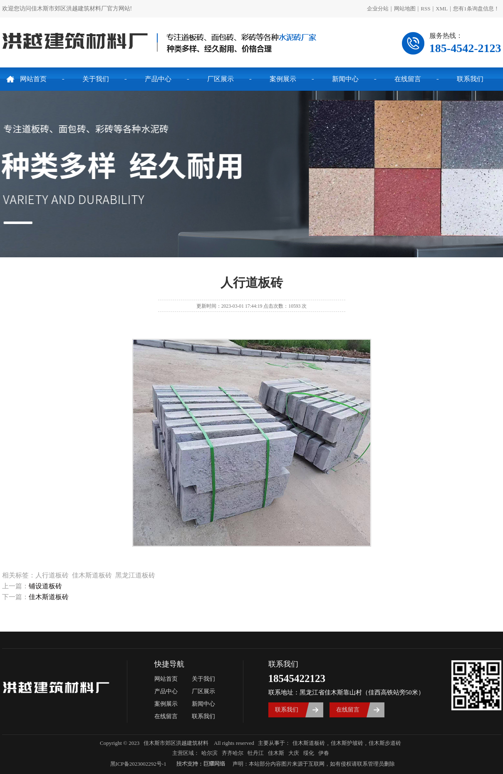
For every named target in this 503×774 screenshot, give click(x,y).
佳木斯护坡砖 (347, 743)
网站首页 (33, 78)
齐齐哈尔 (232, 753)
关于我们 (95, 78)
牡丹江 (256, 753)
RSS (425, 8)
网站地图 (405, 8)
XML (442, 8)
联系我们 (470, 78)
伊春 (323, 753)
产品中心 (158, 78)
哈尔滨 (209, 753)
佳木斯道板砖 (49, 596)
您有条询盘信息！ (476, 8)
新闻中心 (345, 78)
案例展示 (283, 78)
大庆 (293, 753)
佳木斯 (276, 753)
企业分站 (378, 8)
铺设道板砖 (45, 586)
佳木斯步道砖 (385, 743)
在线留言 (407, 78)
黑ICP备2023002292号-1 (138, 764)
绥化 (308, 753)
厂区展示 (220, 78)
